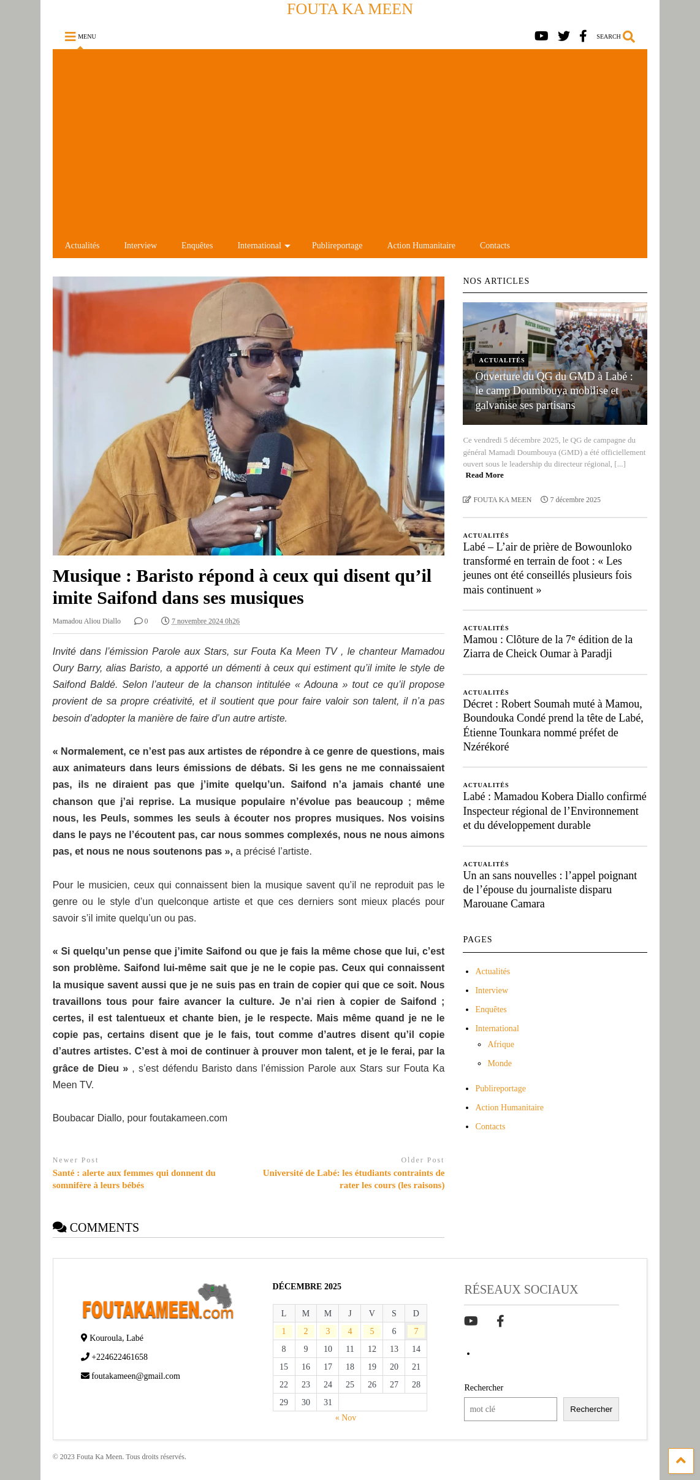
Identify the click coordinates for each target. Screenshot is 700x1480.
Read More (485, 474)
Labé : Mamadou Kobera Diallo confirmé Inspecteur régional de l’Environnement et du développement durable (554, 810)
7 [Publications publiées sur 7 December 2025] (416, 1331)
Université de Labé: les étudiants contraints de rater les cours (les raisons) (354, 1179)
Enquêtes (197, 245)
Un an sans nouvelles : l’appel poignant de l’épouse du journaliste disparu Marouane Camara (550, 889)
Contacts (495, 245)
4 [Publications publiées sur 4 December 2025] (350, 1331)
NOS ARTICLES (496, 281)
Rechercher (483, 1387)
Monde (499, 1063)
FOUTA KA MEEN (350, 9)
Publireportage (337, 245)
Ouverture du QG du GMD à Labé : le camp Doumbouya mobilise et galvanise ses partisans (554, 390)
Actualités (82, 245)
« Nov (346, 1417)
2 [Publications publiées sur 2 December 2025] (306, 1331)
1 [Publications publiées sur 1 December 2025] (284, 1331)
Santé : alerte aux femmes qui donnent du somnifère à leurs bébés (134, 1179)
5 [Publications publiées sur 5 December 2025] (372, 1331)
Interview (140, 245)
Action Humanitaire (421, 245)
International (264, 245)
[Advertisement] (350, 141)
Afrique (500, 1044)
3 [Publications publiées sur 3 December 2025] (327, 1331)
